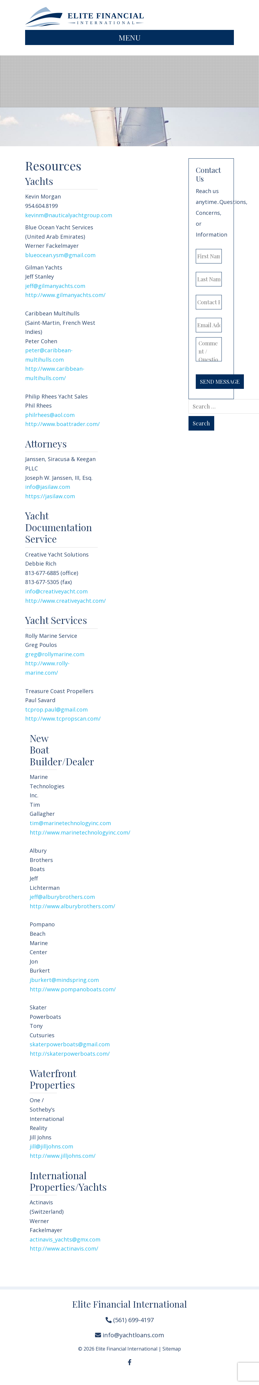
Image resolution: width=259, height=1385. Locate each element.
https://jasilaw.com (50, 496)
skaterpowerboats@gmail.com (70, 1044)
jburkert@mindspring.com (64, 979)
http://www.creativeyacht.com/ (65, 600)
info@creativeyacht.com (56, 591)
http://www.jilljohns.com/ (63, 1155)
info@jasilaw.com (47, 486)
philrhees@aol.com (50, 414)
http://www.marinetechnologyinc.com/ (80, 832)
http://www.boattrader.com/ (62, 424)
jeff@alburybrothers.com (62, 896)
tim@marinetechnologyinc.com (70, 823)
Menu (130, 37)
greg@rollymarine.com (54, 654)
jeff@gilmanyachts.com (55, 285)
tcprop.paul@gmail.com (56, 709)
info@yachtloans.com (129, 1335)
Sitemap (171, 1348)
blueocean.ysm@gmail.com (60, 255)
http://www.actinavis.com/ (64, 1248)
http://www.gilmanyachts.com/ (65, 295)
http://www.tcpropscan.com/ (63, 718)
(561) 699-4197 (130, 1320)
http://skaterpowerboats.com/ (70, 1053)
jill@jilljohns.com (51, 1146)
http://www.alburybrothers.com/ (72, 906)
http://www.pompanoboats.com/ (73, 989)
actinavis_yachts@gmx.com (65, 1239)
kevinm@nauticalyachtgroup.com (69, 215)
